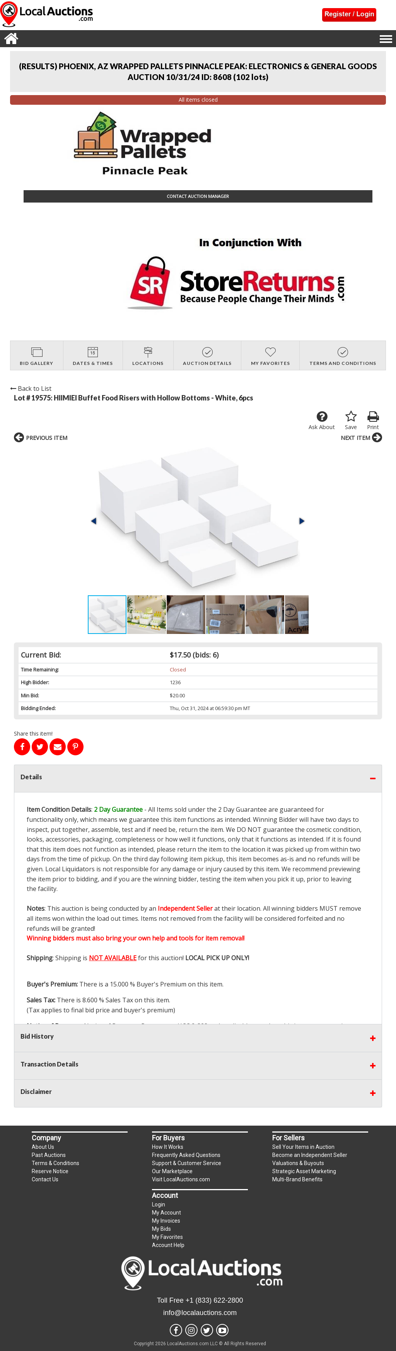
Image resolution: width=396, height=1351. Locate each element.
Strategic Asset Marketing (304, 1171)
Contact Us (45, 1179)
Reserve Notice (50, 1171)
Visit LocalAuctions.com (181, 1179)
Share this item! (33, 733)
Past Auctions (49, 1155)
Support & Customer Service (186, 1163)
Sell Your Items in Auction (303, 1147)
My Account (166, 1213)
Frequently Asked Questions (186, 1155)
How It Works (167, 1147)
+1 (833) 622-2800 (214, 1300)
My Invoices (166, 1221)
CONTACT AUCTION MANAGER (198, 196)
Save (351, 421)
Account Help (168, 1245)
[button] (94, 521)
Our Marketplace (172, 1171)
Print (373, 421)
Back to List (30, 388)
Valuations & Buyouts (298, 1163)
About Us (43, 1147)
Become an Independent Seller (309, 1155)
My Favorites (167, 1237)
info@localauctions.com (200, 1313)
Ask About (322, 421)
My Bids (161, 1229)
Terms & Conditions (55, 1163)
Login (158, 1204)
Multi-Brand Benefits (297, 1179)
